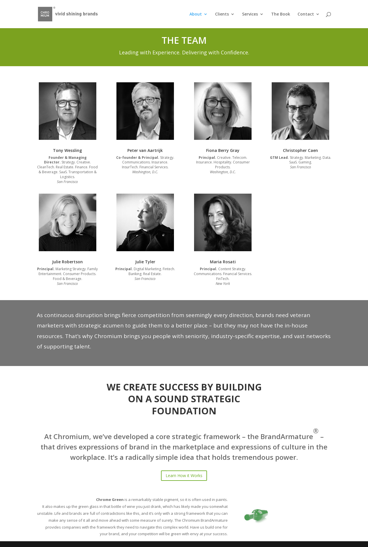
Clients (222, 14)
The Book (280, 14)
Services (250, 14)
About (195, 14)
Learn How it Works (184, 475)
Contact (306, 14)
